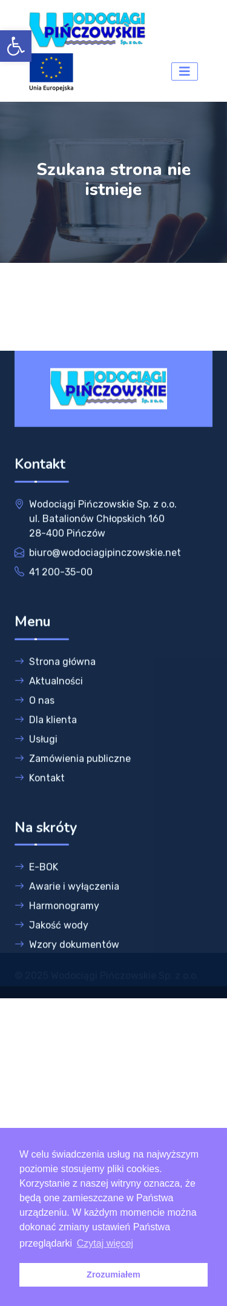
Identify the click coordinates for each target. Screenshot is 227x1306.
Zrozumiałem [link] (113, 1274)
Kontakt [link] (40, 811)
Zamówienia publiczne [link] (73, 791)
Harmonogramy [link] (57, 938)
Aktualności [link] (49, 714)
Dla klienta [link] (46, 752)
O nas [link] (34, 733)
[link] (15, 46)
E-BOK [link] (36, 900)
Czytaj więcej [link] (105, 1243)
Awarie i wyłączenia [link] (67, 919)
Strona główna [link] (55, 694)
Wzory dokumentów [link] (67, 977)
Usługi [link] (36, 772)
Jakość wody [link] (51, 958)
